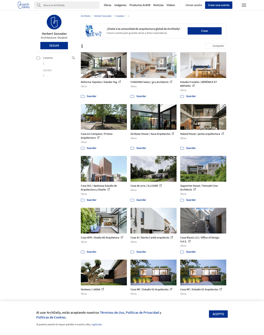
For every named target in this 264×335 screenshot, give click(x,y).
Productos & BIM (139, 5)
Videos (171, 5)
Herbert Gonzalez (54, 33)
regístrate (96, 324)
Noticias (158, 5)
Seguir (54, 46)
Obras (107, 5)
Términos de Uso (112, 312)
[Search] (71, 5)
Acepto (218, 314)
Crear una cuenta (218, 5)
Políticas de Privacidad (142, 312)
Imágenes (120, 5)
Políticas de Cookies (51, 317)
